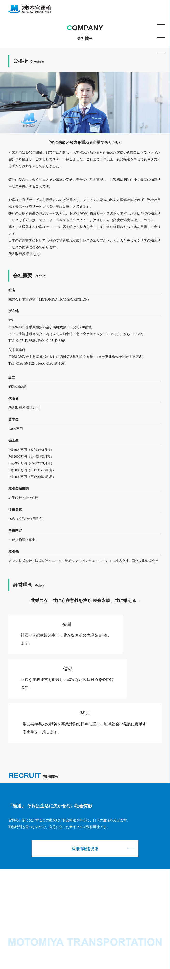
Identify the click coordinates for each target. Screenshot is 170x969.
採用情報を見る (85, 849)
